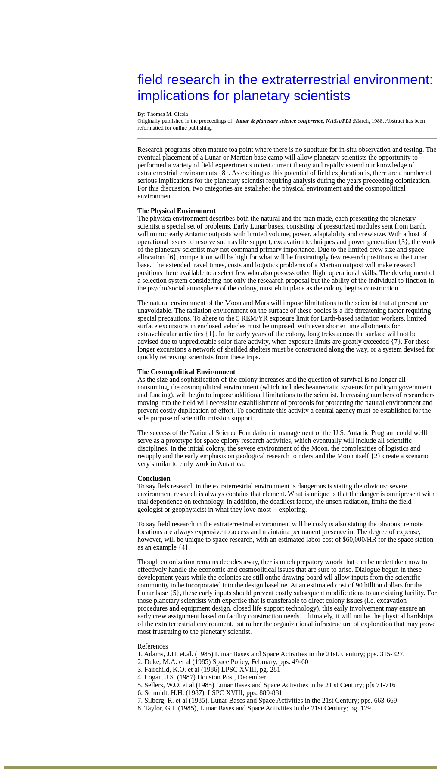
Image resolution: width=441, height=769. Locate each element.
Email (186, 668)
